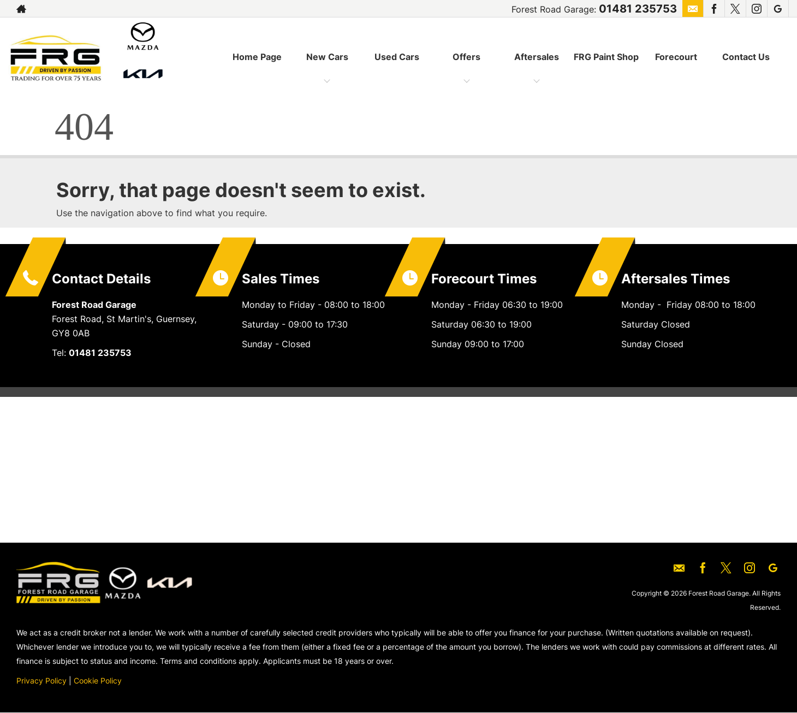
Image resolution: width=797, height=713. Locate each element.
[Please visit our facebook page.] (713, 8)
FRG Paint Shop (606, 56)
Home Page (257, 56)
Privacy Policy (41, 680)
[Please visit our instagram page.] (756, 8)
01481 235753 (638, 8)
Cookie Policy (98, 680)
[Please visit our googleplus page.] (777, 8)
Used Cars (396, 56)
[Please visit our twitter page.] (735, 8)
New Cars (327, 56)
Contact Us (746, 56)
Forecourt (676, 56)
